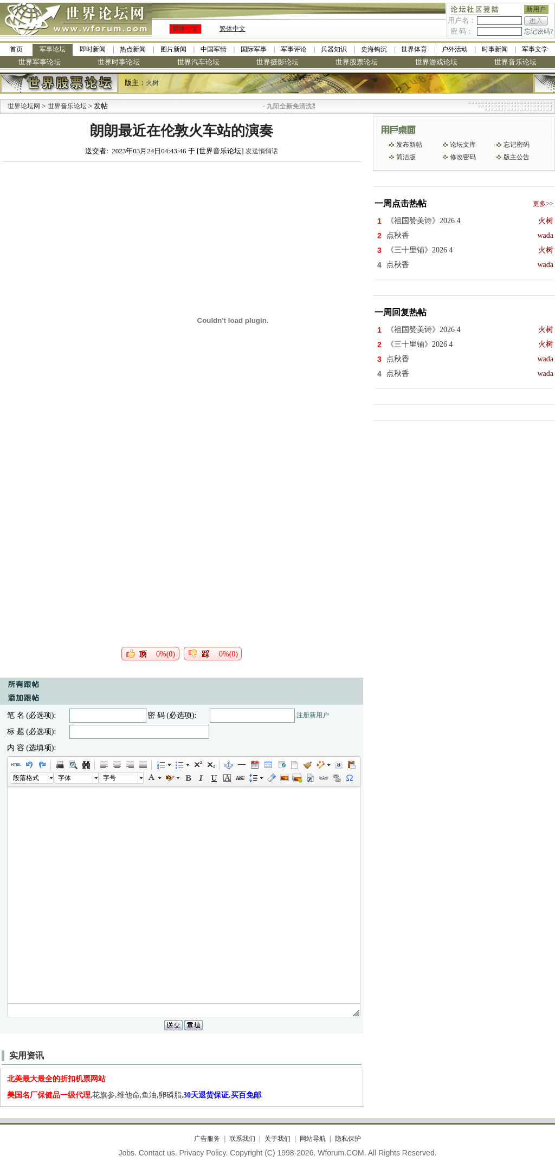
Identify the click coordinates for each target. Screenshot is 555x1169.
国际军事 (254, 49)
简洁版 (406, 157)
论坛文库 (463, 144)
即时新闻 (93, 49)
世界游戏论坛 (436, 62)
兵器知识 (334, 49)
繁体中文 (233, 29)
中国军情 (214, 49)
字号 (109, 778)
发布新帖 (409, 144)
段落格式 (26, 778)
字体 (64, 778)
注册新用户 (312, 715)
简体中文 (185, 29)
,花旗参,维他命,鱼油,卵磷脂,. (135, 1095)
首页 (16, 49)
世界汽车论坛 (198, 62)
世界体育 (414, 49)
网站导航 (313, 1138)
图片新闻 (173, 49)
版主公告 (517, 157)
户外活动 (455, 49)
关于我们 (277, 1138)
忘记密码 (517, 144)
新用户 (536, 9)
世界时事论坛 (119, 62)
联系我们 (242, 1138)
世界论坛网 (24, 106)
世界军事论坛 (39, 62)
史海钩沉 (374, 49)
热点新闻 (133, 49)
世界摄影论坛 (277, 62)
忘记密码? (538, 31)
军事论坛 (53, 49)
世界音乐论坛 (515, 62)
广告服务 (207, 1138)
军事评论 (294, 49)
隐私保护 (348, 1138)
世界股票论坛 (356, 62)
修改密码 (463, 157)
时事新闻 (495, 49)
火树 (152, 83)
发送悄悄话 (262, 151)
